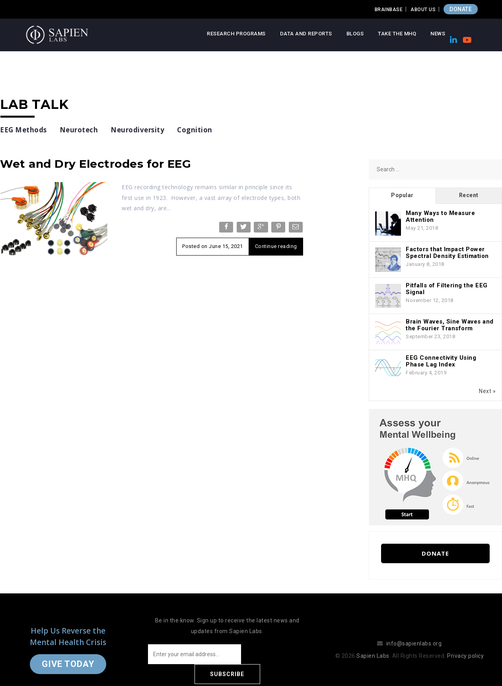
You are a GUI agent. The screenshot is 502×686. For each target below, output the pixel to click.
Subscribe (275, 654)
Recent (469, 195)
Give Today (68, 654)
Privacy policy (465, 646)
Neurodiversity (137, 129)
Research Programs (236, 34)
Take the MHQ (397, 34)
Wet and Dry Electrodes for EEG (95, 164)
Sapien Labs (372, 646)
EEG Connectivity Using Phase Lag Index (441, 361)
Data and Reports (306, 34)
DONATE (460, 9)
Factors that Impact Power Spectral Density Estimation (447, 253)
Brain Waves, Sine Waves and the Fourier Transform (450, 325)
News (437, 34)
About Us (423, 9)
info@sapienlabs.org (414, 633)
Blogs (355, 34)
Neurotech (79, 129)
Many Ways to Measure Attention (440, 216)
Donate (435, 553)
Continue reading (276, 246)
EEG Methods (23, 129)
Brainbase (389, 9)
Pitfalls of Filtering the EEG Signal (447, 289)
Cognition (194, 129)
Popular (402, 195)
